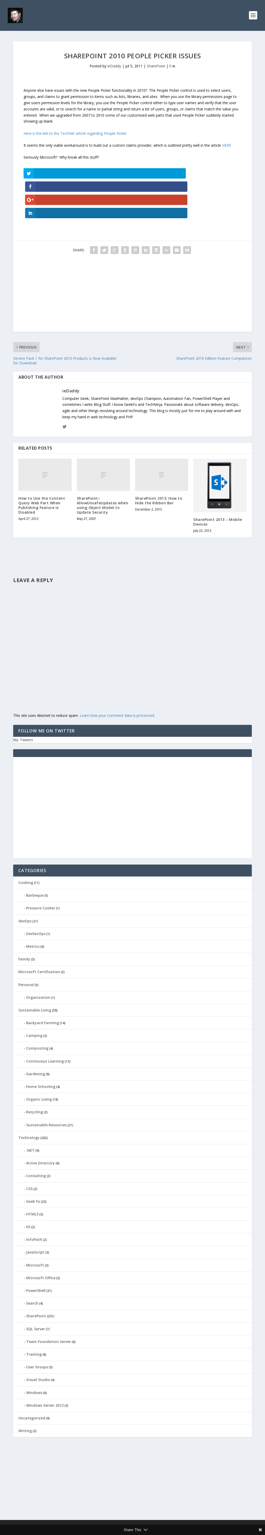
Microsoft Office (40, 1239)
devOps (25, 882)
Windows (34, 1354)
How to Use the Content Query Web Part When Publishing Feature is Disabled (41, 466)
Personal (26, 946)
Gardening (35, 1035)
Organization (38, 958)
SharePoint (156, 67)
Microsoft (35, 1226)
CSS (29, 1150)
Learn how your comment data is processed (117, 677)
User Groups (37, 1328)
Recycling (34, 1073)
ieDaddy (114, 67)
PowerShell (36, 1252)
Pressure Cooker (40, 869)
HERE (226, 146)
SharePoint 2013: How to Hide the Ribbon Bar (158, 462)
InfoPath (34, 1201)
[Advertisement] (132, 257)
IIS (28, 1188)
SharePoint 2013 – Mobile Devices (217, 483)
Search (32, 1264)
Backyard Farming (42, 984)
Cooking (25, 844)
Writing (25, 1392)
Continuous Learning (45, 1022)
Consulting (36, 1137)
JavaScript (35, 1213)
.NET (30, 1111)
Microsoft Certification (39, 933)
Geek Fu (33, 1162)
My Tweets (23, 701)
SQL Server (35, 1290)
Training (34, 1315)
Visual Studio (38, 1341)
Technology (29, 1099)
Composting (37, 1009)
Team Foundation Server (48, 1302)
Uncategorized (31, 1379)
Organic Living (39, 1060)
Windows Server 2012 (45, 1366)
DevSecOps (36, 895)
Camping (34, 997)
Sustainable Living (34, 971)
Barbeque (34, 856)
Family (24, 920)
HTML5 (32, 1175)
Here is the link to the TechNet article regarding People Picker (75, 134)
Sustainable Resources (46, 1086)
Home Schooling (40, 1048)
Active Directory (40, 1124)
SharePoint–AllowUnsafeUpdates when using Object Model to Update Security (102, 466)
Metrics (33, 908)
